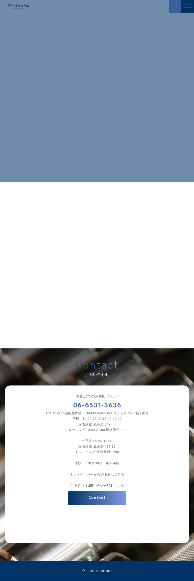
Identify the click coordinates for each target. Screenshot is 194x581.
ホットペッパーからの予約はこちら (97, 474)
